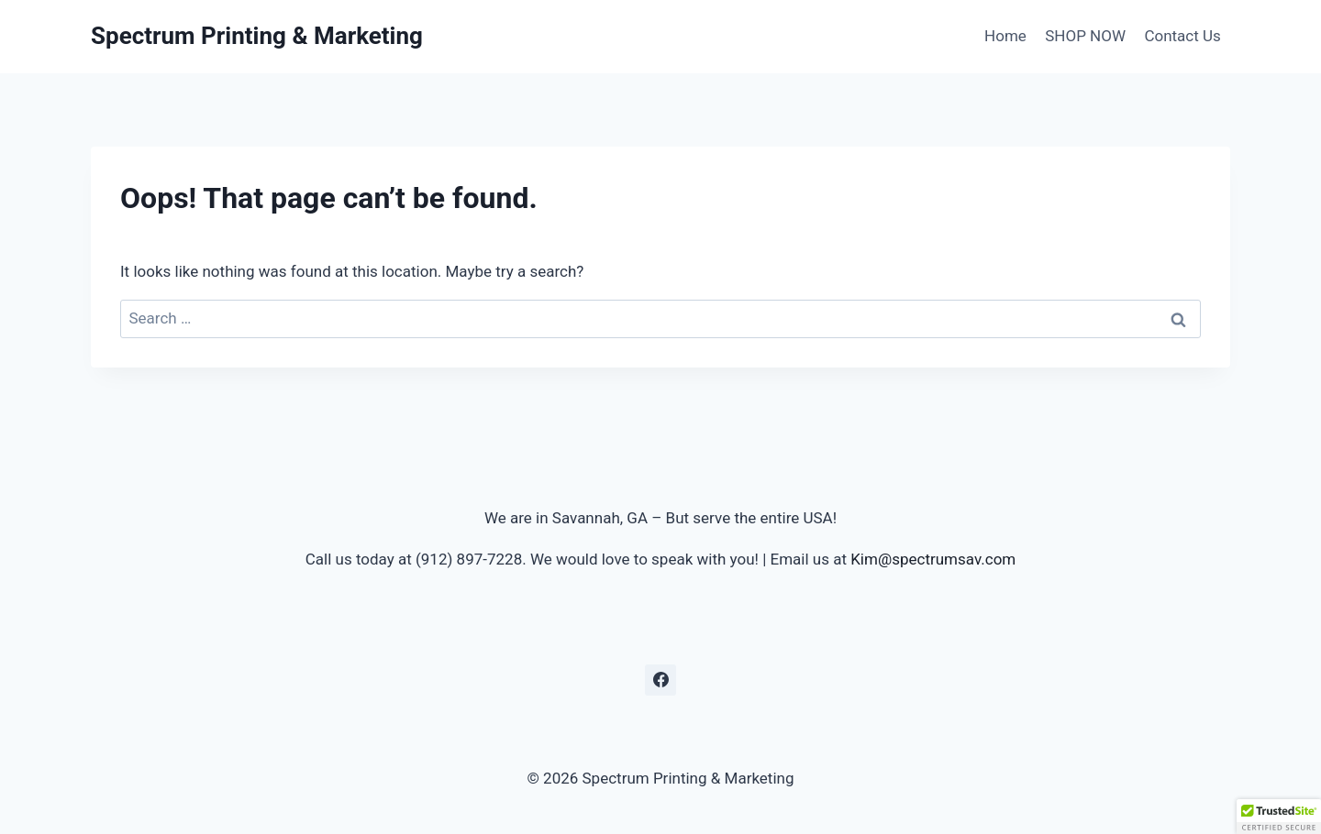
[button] (1279, 816)
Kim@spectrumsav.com (933, 559)
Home (1005, 36)
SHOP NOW (1085, 36)
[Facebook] (660, 680)
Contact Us (1182, 36)
